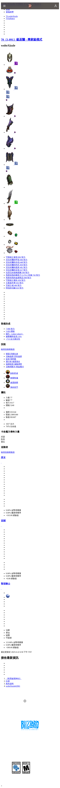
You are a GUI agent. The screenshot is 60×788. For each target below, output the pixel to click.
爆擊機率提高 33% (14, 336)
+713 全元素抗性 (13, 339)
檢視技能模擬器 (8, 349)
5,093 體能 (10, 331)
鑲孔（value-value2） (15, 334)
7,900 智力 (10, 329)
